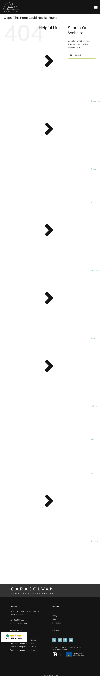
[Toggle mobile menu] (96, 8)
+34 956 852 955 (17, 620)
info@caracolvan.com (19, 623)
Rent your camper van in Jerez (22, 650)
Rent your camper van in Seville (23, 646)
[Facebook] (65, 640)
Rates (93, 338)
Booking (94, 541)
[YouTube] (71, 640)
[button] (14, 637)
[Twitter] (54, 640)
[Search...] (82, 55)
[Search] (71, 55)
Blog (54, 619)
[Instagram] (60, 640)
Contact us (56, 623)
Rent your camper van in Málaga (23, 643)
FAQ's (54, 616)
